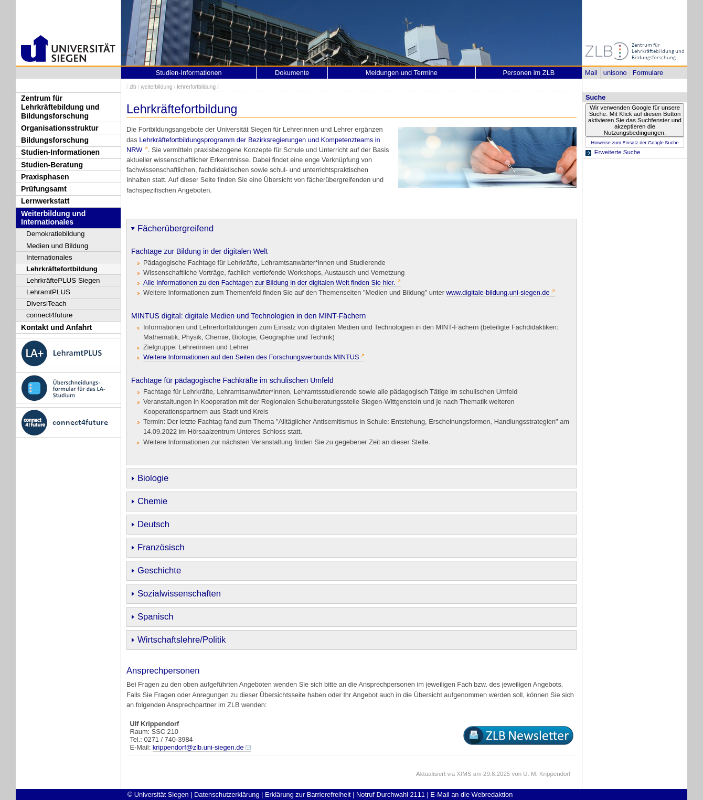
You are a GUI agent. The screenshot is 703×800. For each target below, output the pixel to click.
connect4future (49, 315)
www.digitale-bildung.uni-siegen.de (498, 292)
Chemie (152, 501)
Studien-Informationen (60, 152)
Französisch (161, 547)
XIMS (463, 774)
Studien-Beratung (52, 165)
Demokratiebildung (55, 234)
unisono (615, 73)
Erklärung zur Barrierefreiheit (308, 794)
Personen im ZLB (529, 73)
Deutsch (153, 524)
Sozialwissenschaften (179, 594)
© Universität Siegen (158, 794)
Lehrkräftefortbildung (62, 269)
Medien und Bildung (57, 246)
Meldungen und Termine (402, 73)
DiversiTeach (46, 303)
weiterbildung (156, 87)
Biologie (152, 478)
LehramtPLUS (48, 292)
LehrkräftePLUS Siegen (63, 280)
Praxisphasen (45, 177)
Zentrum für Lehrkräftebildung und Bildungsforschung (60, 107)
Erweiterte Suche (617, 152)
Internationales (49, 257)
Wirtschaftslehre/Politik (181, 640)
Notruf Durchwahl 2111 (390, 794)
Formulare (648, 73)
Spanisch (155, 617)
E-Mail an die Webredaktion (471, 794)
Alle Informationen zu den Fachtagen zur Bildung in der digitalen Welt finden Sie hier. (269, 282)
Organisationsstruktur (60, 128)
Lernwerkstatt (45, 201)
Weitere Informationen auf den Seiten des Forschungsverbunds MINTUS (251, 357)
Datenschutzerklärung (226, 794)
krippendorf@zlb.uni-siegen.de (198, 747)
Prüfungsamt (44, 189)
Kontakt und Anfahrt (56, 327)
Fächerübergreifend (175, 228)
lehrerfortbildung (196, 87)
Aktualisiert (430, 774)
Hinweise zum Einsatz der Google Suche (634, 142)
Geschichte (159, 570)
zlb (133, 87)
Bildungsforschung (55, 140)
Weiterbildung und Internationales (53, 218)
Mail (591, 73)
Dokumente (292, 73)
